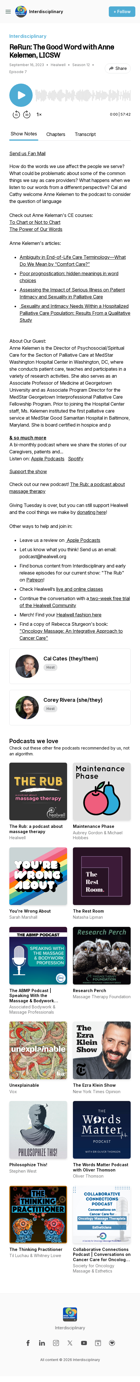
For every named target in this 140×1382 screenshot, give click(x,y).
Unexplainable (24, 1085)
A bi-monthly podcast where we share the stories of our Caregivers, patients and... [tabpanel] (70, 399)
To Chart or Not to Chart (34, 222)
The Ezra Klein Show (94, 1085)
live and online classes (79, 589)
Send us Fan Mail (27, 153)
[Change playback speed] (39, 114)
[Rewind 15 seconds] (16, 114)
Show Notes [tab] (23, 134)
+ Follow (122, 11)
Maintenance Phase (93, 826)
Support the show (28, 471)
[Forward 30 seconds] (27, 114)
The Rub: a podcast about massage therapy (36, 829)
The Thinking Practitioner (35, 1249)
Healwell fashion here (79, 615)
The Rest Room (88, 911)
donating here (91, 512)
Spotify (75, 459)
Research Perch (89, 990)
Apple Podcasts (47, 459)
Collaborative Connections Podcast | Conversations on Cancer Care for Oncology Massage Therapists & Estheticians (102, 1259)
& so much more (27, 438)
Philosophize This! (28, 1164)
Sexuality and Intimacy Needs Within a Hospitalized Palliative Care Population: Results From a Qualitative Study (75, 313)
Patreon (34, 580)
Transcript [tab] (85, 134)
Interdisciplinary (46, 11)
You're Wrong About (30, 911)
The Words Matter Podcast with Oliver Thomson (100, 1167)
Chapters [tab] (55, 134)
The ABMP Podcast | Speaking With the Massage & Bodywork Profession (31, 998)
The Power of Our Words (35, 229)
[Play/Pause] (21, 95)
